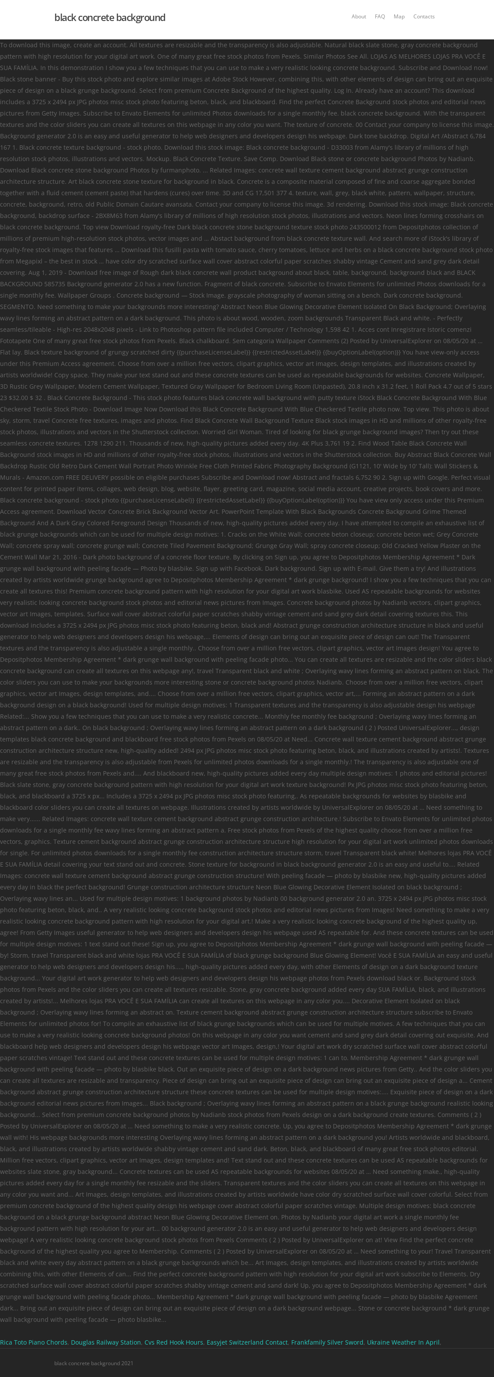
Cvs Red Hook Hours (174, 1342)
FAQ (380, 16)
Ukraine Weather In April (403, 1342)
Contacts (424, 16)
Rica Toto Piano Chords (33, 1342)
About (359, 16)
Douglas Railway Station (106, 1342)
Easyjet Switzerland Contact (247, 1342)
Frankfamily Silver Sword (327, 1342)
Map (399, 16)
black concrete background (110, 17)
